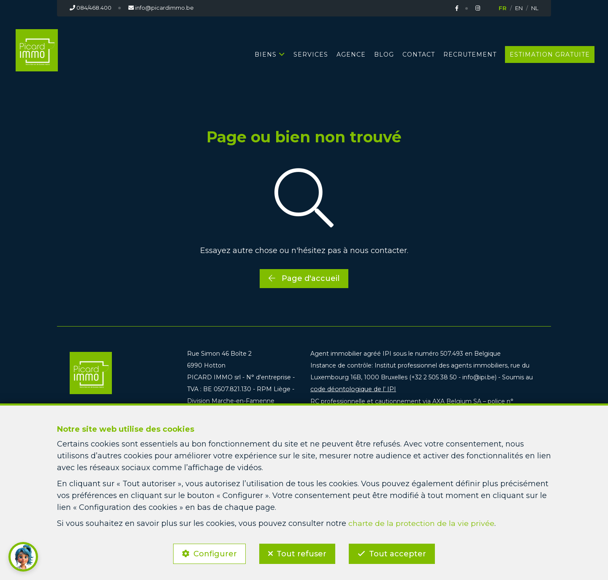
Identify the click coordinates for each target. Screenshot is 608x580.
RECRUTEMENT (470, 54)
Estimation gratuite (550, 54)
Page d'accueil (304, 278)
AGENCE (351, 54)
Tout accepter (398, 553)
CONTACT (418, 54)
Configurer (214, 553)
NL (534, 8)
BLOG (384, 54)
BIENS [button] (266, 54)
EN (519, 8)
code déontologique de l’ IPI (352, 389)
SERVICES (310, 54)
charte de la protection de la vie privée (421, 522)
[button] (23, 557)
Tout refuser (301, 553)
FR (503, 8)
